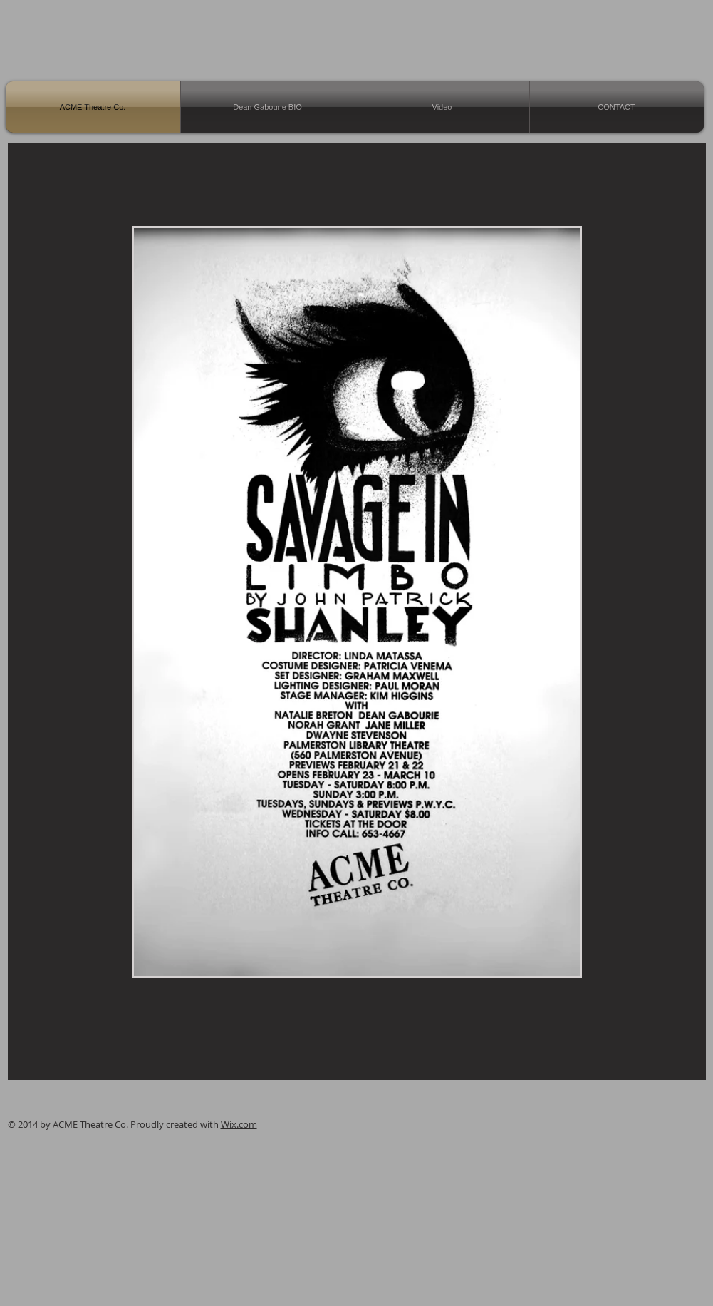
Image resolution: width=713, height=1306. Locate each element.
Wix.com (239, 1124)
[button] (357, 602)
